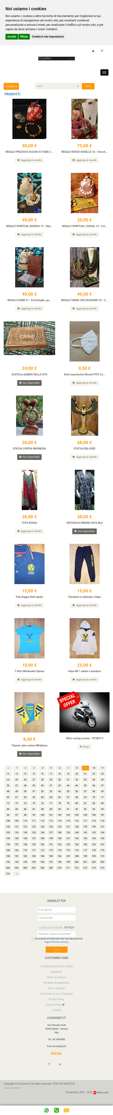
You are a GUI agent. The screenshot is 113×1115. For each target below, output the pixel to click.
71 (102, 806)
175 (68, 859)
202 (94, 870)
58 (94, 800)
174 (59, 859)
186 (59, 864)
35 (102, 788)
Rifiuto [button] (24, 36)
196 (42, 870)
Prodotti (12, 94)
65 (51, 806)
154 (94, 847)
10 (94, 776)
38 (25, 794)
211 (68, 876)
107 (102, 823)
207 (34, 876)
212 (76, 876)
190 (94, 864)
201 (85, 870)
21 (85, 782)
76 (42, 812)
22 (94, 782)
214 (94, 876)
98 (25, 823)
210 (59, 876)
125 (51, 835)
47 (102, 794)
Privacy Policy (56, 1007)
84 (8, 817)
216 (8, 882)
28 (42, 788)
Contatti (56, 1018)
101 (51, 823)
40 (42, 794)
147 (34, 847)
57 (85, 800)
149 (51, 847)
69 (85, 806)
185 (51, 864)
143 (102, 841)
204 (8, 876)
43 (68, 794)
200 (76, 870)
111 (34, 829)
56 (76, 800)
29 (51, 788)
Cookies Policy (53, 1013)
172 (42, 859)
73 (16, 812)
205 (16, 876)
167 (102, 853)
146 (25, 847)
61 (16, 806)
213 (85, 876)
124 (42, 835)
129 (85, 835)
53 (51, 800)
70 (94, 806)
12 (8, 782)
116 (76, 829)
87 (33, 817)
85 (16, 817)
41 (51, 794)
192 (8, 870)
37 (16, 794)
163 (68, 853)
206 (25, 876)
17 (51, 782)
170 (25, 859)
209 (51, 876)
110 (25, 829)
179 (102, 859)
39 (33, 794)
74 (25, 812)
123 (34, 835)
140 (76, 841)
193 (16, 870)
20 (76, 782)
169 (16, 859)
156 (8, 853)
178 (94, 859)
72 (8, 812)
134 (25, 841)
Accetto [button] (11, 36)
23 (102, 782)
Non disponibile (29, 386)
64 (42, 806)
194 (25, 870)
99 (33, 823)
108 (8, 829)
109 (16, 829)
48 (8, 800)
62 (25, 806)
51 (33, 800)
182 (25, 864)
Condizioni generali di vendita (56, 974)
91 (68, 817)
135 (34, 841)
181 (16, 864)
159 (34, 853)
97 (16, 823)
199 (68, 870)
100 (42, 823)
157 (16, 853)
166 (94, 853)
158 (25, 853)
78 (59, 812)
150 (59, 847)
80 (76, 812)
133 (16, 841)
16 (42, 782)
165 (85, 853)
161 (51, 853)
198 (59, 870)
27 (33, 788)
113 (51, 829)
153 (85, 847)
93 (85, 817)
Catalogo (11, 86)
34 (94, 788)
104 (76, 823)
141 (85, 841)
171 (34, 859)
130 (94, 835)
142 (94, 841)
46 (94, 794)
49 (16, 800)
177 (85, 859)
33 (85, 788)
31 (68, 788)
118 (94, 829)
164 (76, 853)
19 (68, 782)
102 (59, 823)
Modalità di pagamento (56, 991)
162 (59, 853)
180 (8, 864)
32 (76, 788)
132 (8, 841)
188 (76, 864)
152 (76, 847)
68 (76, 806)
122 (25, 835)
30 (59, 788)
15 (33, 782)
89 (51, 817)
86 (25, 817)
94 (94, 817)
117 (85, 829)
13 (16, 782)
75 (33, 812)
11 (102, 776)
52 (42, 800)
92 (76, 817)
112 (42, 829)
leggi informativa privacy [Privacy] (56, 950)
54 (59, 800)
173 (51, 859)
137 (51, 841)
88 (42, 817)
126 (59, 835)
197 (51, 870)
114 (59, 829)
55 (68, 800)
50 (25, 800)
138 (59, 841)
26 (25, 788)
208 (42, 876)
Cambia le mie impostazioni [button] (48, 36)
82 (94, 812)
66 (59, 806)
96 (8, 823)
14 (25, 782)
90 (59, 817)
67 (68, 806)
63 (33, 806)
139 (68, 841)
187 (68, 864)
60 (8, 806)
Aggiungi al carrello (29, 160)
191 (102, 864)
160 (42, 853)
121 (16, 835)
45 (85, 794)
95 (102, 817)
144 (8, 847)
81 (85, 812)
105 (85, 823)
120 (8, 835)
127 (68, 835)
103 (68, 823)
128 (76, 835)
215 (102, 876)
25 (16, 788)
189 (85, 864)
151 (68, 847)
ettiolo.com (100, 1100)
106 (94, 823)
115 (68, 829)
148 (42, 847)
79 (68, 812)
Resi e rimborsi (56, 996)
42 (59, 794)
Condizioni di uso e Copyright (56, 1002)
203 (102, 870)
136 (42, 841)
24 (8, 788)
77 (51, 812)
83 (102, 812)
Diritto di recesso (56, 985)
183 (34, 864)
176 (76, 859)
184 (42, 864)
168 (8, 859)
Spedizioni (56, 980)
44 (76, 794)
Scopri (84, 754)
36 (8, 794)
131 (102, 835)
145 (16, 847)
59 (102, 800)
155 (102, 847)
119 (102, 829)
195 (34, 870)
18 (59, 782)
